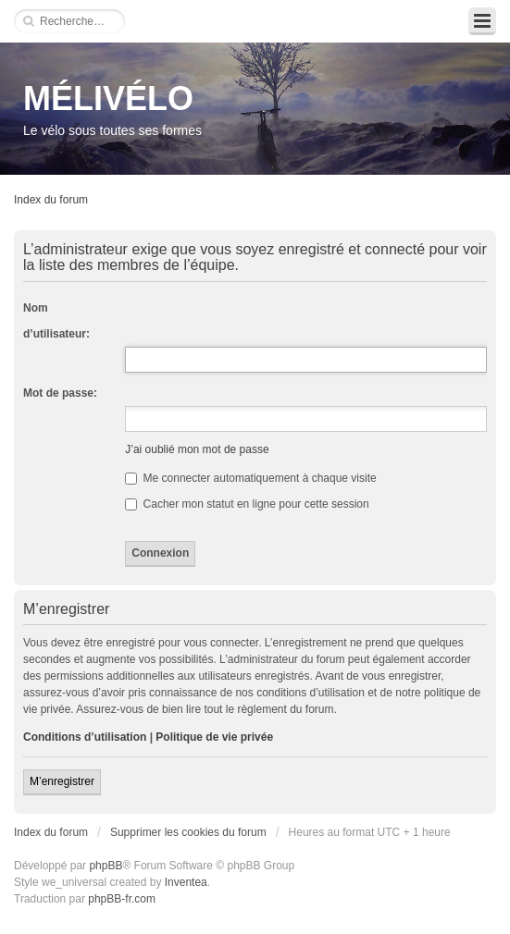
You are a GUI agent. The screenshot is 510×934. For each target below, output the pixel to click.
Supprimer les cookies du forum (188, 832)
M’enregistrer (62, 781)
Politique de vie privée (214, 737)
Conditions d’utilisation (84, 737)
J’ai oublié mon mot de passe (196, 449)
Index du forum (51, 199)
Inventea (186, 882)
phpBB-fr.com (121, 898)
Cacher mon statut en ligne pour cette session (246, 504)
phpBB (105, 865)
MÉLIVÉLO (108, 98)
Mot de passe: (60, 393)
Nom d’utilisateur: (56, 320)
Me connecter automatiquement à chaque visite (250, 478)
